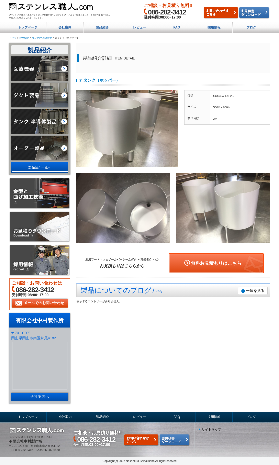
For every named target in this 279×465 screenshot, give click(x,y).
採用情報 (214, 27)
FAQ (176, 27)
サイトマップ (211, 429)
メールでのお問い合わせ (44, 303)
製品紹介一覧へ (39, 167)
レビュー (139, 27)
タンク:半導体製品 (42, 37)
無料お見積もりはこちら (216, 263)
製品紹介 (102, 27)
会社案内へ (40, 397)
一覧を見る (255, 291)
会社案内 (64, 27)
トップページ (27, 27)
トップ (12, 37)
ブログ (251, 27)
